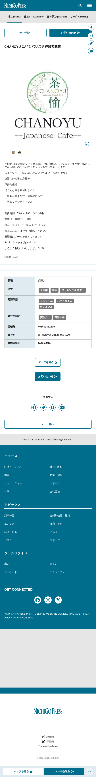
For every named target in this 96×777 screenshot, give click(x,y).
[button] (80, 5)
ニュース (10, 456)
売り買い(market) (57, 16)
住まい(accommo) (33, 16)
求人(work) (14, 16)
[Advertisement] (48, 658)
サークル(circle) (79, 16)
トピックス (12, 505)
